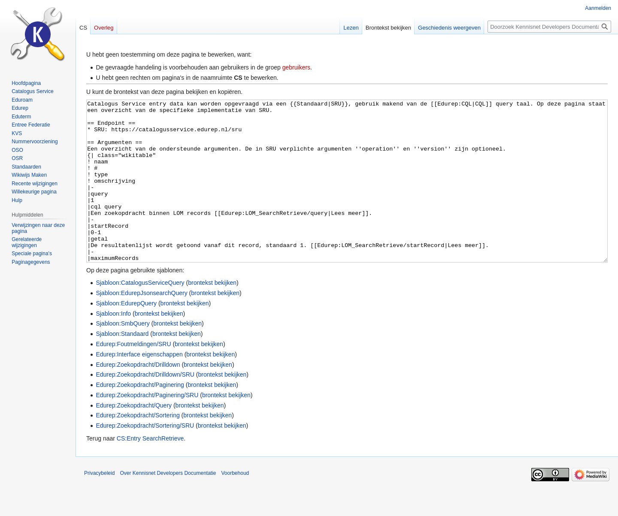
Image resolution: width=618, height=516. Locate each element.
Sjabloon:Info (113, 345)
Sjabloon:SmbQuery (122, 355)
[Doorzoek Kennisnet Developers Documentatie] (549, 27)
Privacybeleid (99, 505)
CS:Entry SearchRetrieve (150, 470)
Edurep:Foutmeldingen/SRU (133, 376)
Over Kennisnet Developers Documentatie (168, 505)
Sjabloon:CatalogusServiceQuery (140, 314)
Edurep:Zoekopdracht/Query (134, 437)
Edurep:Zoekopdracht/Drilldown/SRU (145, 406)
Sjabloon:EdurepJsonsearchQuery (141, 325)
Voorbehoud (235, 505)
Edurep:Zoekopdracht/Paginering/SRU (147, 427)
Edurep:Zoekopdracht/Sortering (137, 447)
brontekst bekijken (212, 314)
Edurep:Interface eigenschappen (139, 386)
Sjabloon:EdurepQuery (126, 335)
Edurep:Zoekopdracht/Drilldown (138, 396)
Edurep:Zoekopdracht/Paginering (140, 416)
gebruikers (296, 67)
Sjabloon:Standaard (122, 365)
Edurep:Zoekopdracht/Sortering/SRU (145, 457)
